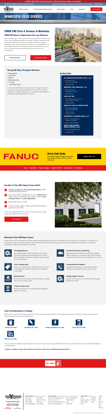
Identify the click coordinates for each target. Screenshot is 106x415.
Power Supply (43, 168)
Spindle (33, 168)
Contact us (8, 349)
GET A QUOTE (96, 9)
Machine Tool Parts (41, 400)
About (99, 398)
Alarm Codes (60, 9)
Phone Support (15, 58)
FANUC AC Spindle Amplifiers (55, 403)
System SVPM (56, 168)
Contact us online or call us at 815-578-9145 (24, 190)
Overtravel (68, 168)
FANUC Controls (70, 400)
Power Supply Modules (71, 398)
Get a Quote (16, 219)
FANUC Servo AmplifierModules (56, 398)
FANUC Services (23, 9)
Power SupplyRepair (30, 403)
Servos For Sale (10, 323)
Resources (82, 9)
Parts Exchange (52, 396)
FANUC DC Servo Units (53, 400)
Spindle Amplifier (85, 400)
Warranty (100, 402)
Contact (100, 396)
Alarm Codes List (89, 156)
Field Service (39, 402)
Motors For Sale (10, 335)
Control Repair (28, 402)
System (92, 402)
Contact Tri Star (41, 58)
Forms (72, 9)
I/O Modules (69, 403)
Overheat (78, 168)
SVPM (82, 403)
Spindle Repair (28, 400)
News (99, 405)
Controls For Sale (79, 323)
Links (99, 403)
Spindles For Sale (31, 323)
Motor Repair (39, 398)
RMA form (41, 195)
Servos (82, 398)
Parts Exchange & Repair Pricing (42, 9)
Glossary (100, 407)
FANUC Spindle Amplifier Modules (56, 402)
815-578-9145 (97, 4)
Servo (26, 168)
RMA (99, 400)
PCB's (67, 402)
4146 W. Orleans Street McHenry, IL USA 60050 (13, 404)
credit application (29, 198)
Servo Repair (28, 398)
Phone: (8, 408)
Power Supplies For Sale (55, 323)
